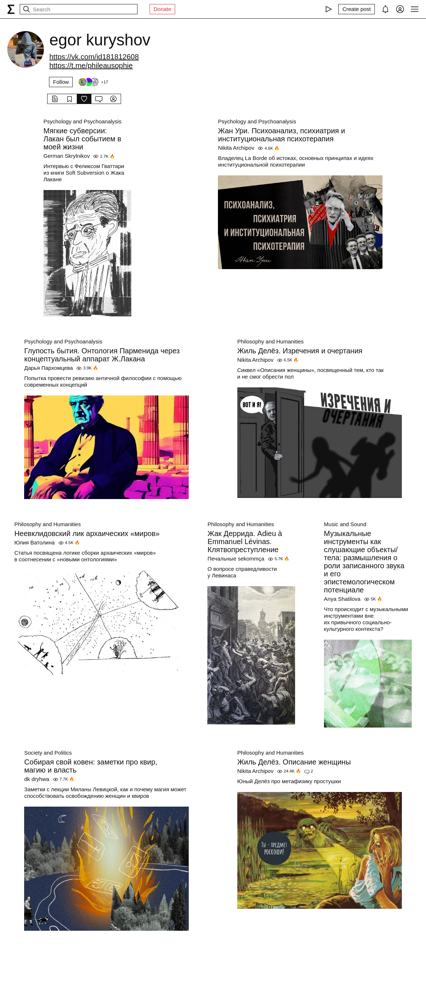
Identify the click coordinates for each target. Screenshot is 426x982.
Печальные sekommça (235, 558)
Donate (162, 9)
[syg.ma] (11, 9)
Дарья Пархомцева (48, 368)
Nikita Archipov (236, 148)
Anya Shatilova (342, 599)
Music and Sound (345, 524)
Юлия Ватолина (34, 542)
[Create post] (356, 9)
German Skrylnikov (67, 156)
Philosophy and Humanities (270, 341)
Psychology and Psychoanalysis (82, 121)
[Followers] (93, 82)
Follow (61, 82)
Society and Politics (48, 752)
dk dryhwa (36, 779)
